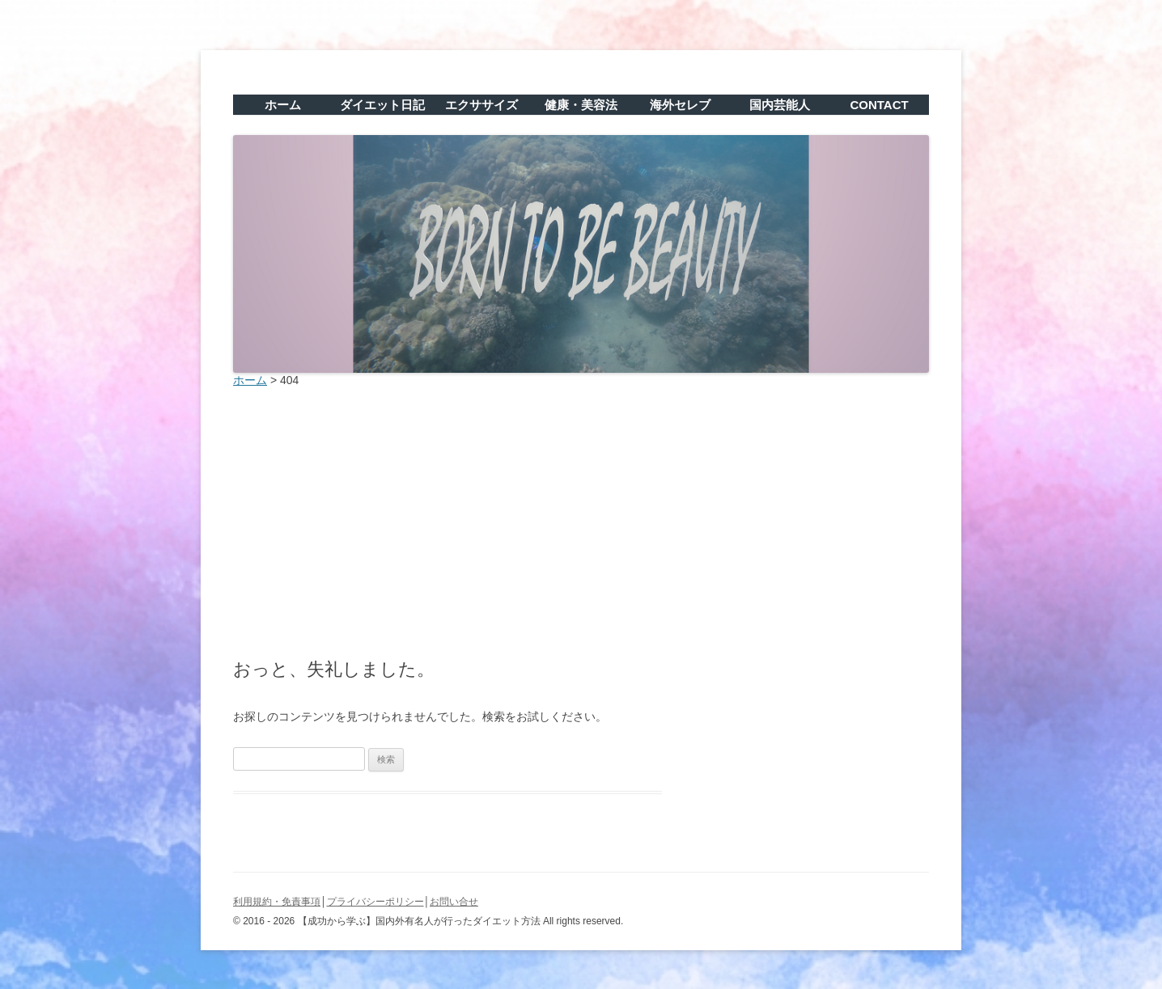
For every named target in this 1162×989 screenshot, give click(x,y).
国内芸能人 (779, 105)
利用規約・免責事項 (276, 901)
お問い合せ (454, 901)
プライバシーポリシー (375, 901)
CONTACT (879, 105)
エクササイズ (481, 105)
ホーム (283, 105)
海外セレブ (680, 105)
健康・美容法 (581, 105)
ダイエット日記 (382, 105)
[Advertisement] (581, 518)
